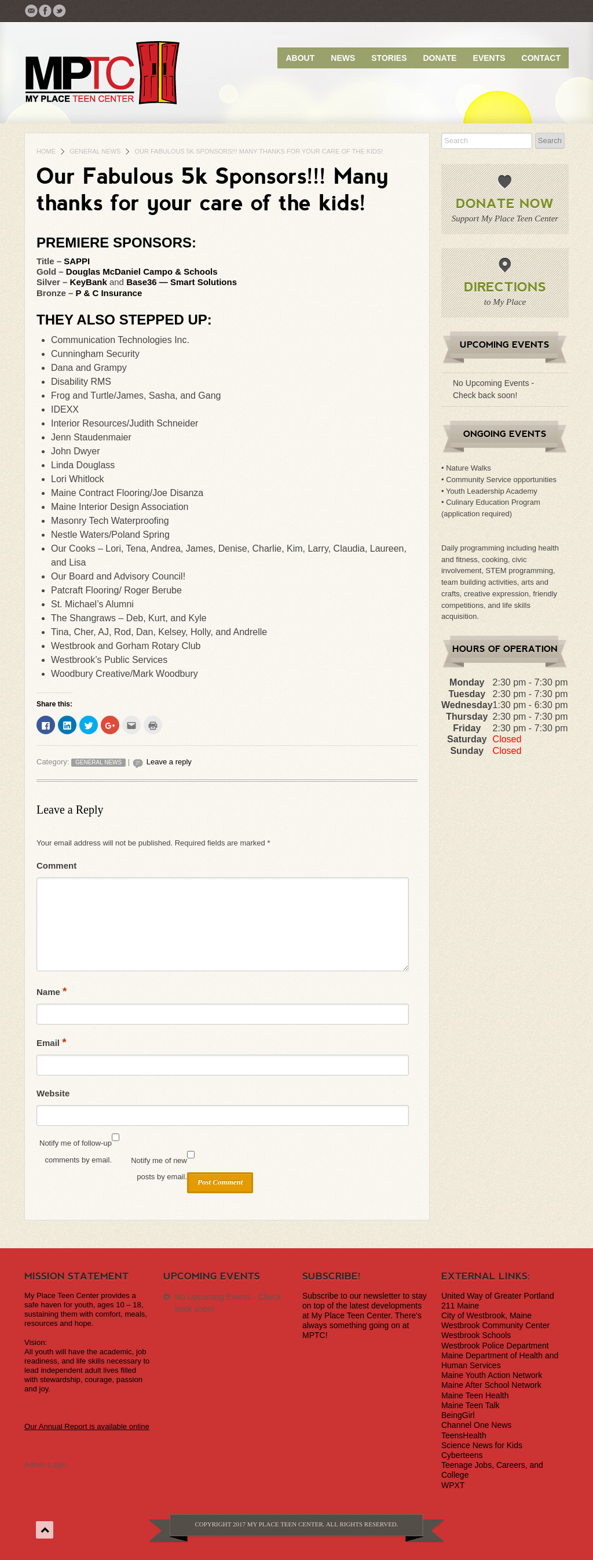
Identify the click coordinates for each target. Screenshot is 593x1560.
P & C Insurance (109, 293)
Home (46, 151)
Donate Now (505, 203)
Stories (389, 58)
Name (51, 991)
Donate (439, 58)
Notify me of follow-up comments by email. (75, 1151)
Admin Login (45, 1464)
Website (52, 1093)
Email (51, 1042)
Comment (56, 865)
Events (489, 58)
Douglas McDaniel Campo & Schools (142, 271)
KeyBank (89, 282)
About (299, 58)
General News (94, 151)
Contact (541, 58)
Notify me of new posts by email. (159, 1169)
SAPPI (77, 261)
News (343, 58)
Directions (505, 286)
